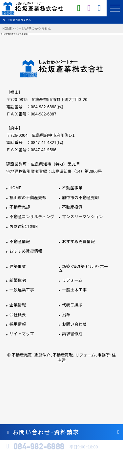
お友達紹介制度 (24, 226)
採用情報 (18, 324)
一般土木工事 (74, 289)
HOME (7, 28)
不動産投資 (72, 207)
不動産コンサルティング (32, 216)
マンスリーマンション (82, 216)
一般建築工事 (22, 289)
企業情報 (18, 304)
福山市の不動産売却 (28, 197)
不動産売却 (20, 207)
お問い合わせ (74, 324)
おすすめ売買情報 (78, 241)
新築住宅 (18, 280)
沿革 (66, 314)
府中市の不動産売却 (80, 197)
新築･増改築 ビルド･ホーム (83, 268)
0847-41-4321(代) (47, 142)
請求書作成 (72, 333)
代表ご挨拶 (72, 304)
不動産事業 (72, 187)
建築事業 (18, 266)
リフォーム (72, 280)
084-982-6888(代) (47, 106)
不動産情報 (20, 241)
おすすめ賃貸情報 (26, 251)
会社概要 (18, 314)
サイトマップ (22, 333)
